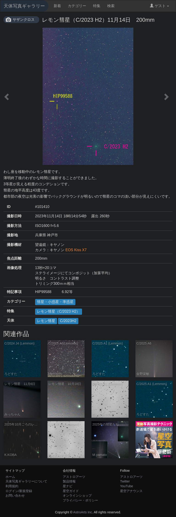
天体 (10, 320)
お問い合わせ (15, 495)
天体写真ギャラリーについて (26, 481)
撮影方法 (14, 226)
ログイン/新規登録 (19, 491)
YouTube (126, 486)
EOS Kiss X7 (75, 250)
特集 (96, 6)
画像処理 (14, 268)
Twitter (125, 481)
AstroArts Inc (82, 512)
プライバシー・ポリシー (80, 500)
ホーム (10, 477)
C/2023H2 (68, 321)
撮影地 (12, 235)
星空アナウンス (131, 491)
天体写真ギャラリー (24, 5)
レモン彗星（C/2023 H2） (58, 311)
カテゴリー (77, 6)
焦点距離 (14, 258)
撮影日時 (14, 216)
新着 (57, 6)
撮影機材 (14, 245)
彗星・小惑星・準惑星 (55, 302)
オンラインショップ (77, 495)
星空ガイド (71, 491)
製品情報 (69, 481)
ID (9, 207)
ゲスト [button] (159, 6)
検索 (111, 6)
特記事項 (14, 292)
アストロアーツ (74, 477)
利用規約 (12, 486)
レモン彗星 (46, 321)
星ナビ (67, 486)
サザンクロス (24, 20)
